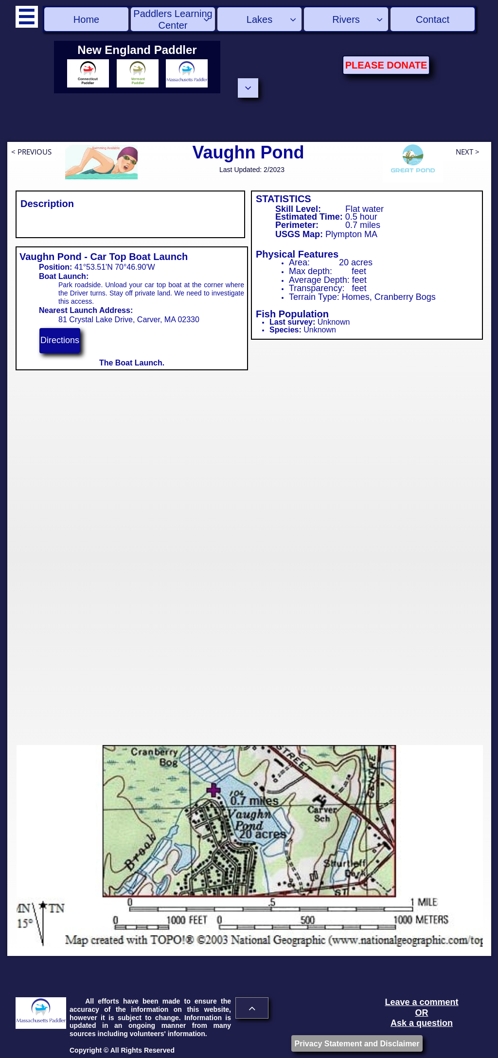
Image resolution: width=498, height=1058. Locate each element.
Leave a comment (421, 1002)
